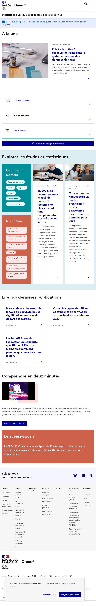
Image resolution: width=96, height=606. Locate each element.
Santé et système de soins (15, 246)
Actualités (86, 495)
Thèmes (18, 488)
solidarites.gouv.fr (9, 576)
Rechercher (85, 3)
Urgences (22, 187)
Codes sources (20, 130)
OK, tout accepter (70, 594)
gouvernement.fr (62, 576)
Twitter (91, 475)
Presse (85, 499)
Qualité (4, 500)
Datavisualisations (21, 100)
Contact (86, 589)
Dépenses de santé (15, 182)
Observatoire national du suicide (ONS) (74, 506)
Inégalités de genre (15, 204)
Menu (92, 3)
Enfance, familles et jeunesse (15, 275)
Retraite (10, 193)
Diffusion (5, 496)
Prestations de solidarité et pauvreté (16, 267)
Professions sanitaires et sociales (16, 238)
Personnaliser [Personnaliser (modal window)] (49, 594)
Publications (46, 488)
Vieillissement (13, 198)
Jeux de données (21, 115)
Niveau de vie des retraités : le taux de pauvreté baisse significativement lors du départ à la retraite (24, 313)
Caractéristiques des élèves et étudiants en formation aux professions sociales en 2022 (71, 313)
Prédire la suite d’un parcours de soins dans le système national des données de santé (68, 54)
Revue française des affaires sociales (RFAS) (74, 531)
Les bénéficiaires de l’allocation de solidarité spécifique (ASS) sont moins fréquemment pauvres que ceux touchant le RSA (24, 347)
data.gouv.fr (44, 576)
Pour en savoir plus (13, 423)
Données (59, 488)
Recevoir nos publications (50, 143)
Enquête (6, 24)
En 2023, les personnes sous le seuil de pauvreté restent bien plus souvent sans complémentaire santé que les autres (47, 206)
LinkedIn (83, 475)
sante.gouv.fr (28, 576)
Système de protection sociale (15, 230)
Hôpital (10, 187)
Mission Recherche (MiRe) (73, 497)
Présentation (6, 492)
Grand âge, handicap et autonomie (16, 259)
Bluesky (75, 475)
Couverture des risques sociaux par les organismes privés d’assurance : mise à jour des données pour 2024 (79, 207)
